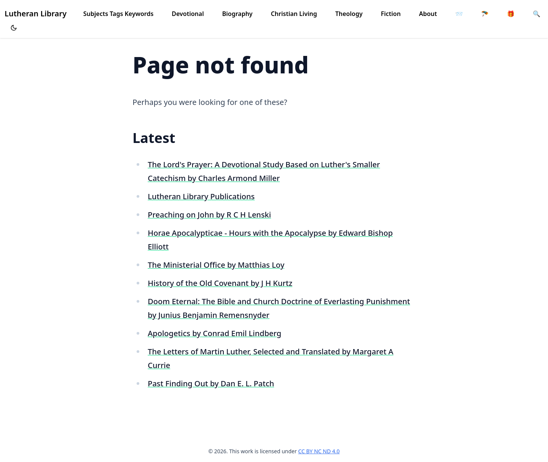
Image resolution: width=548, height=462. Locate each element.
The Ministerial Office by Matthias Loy (216, 265)
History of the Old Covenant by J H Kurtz (220, 283)
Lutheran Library (36, 13)
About (428, 14)
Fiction (391, 14)
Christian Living (294, 14)
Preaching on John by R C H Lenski (209, 215)
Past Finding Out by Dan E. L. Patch (211, 383)
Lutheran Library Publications (201, 196)
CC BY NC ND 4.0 (318, 451)
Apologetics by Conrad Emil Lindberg (214, 333)
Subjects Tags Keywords (118, 14)
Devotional (188, 14)
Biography (237, 14)
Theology (349, 14)
